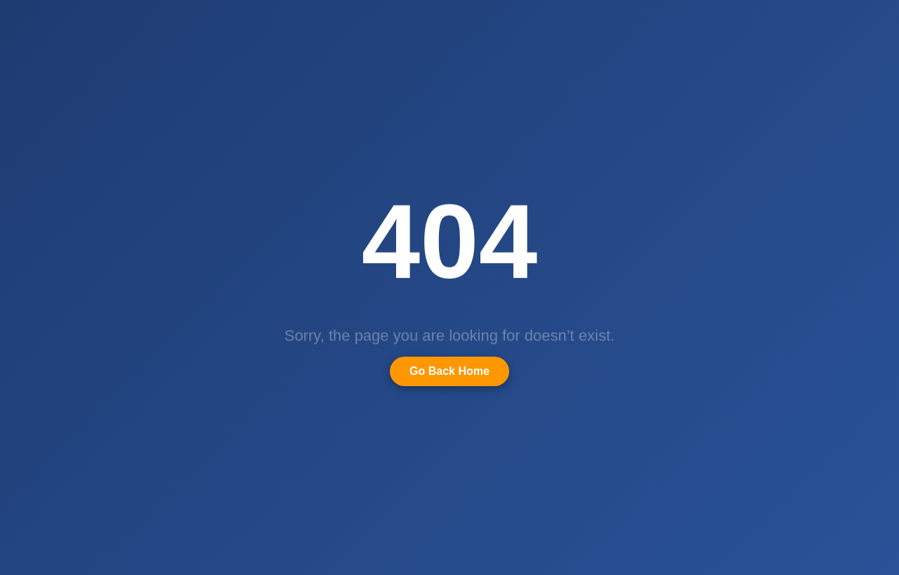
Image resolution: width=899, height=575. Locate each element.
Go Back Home (449, 371)
